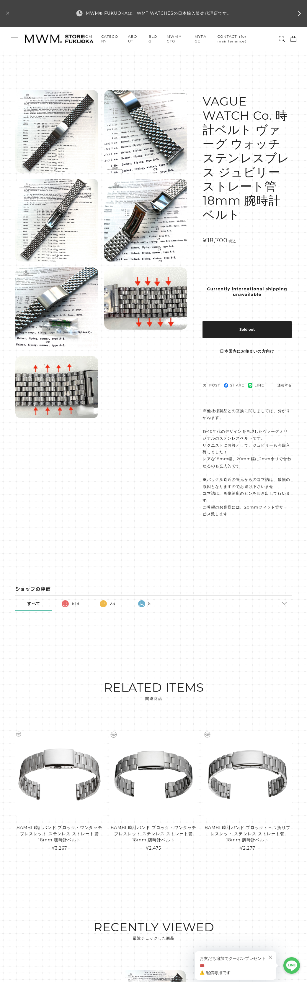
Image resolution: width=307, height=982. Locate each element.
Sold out (247, 329)
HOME (87, 38)
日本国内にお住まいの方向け (247, 351)
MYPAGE (200, 38)
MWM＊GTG (174, 38)
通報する (284, 385)
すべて (33, 603)
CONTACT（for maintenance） (233, 38)
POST (211, 385)
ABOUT (132, 38)
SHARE (234, 385)
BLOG (152, 38)
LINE (256, 385)
